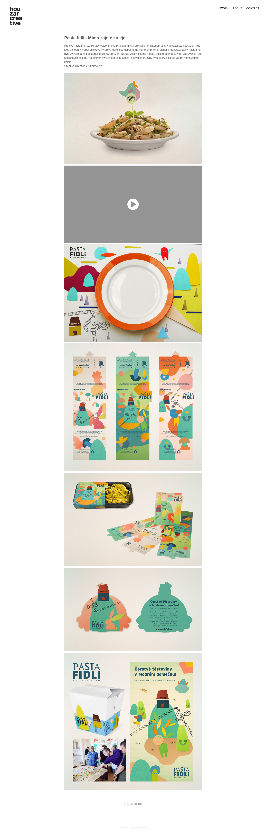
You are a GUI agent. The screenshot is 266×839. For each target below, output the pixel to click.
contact (252, 8)
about (237, 8)
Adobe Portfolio (139, 827)
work (224, 8)
